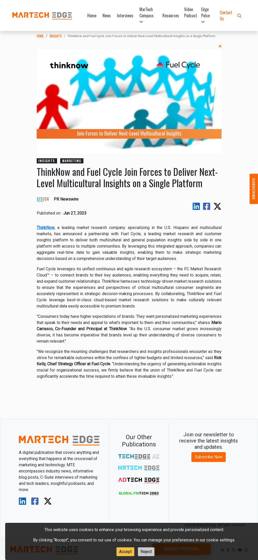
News (107, 15)
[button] (239, 15)
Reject (146, 551)
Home (91, 15)
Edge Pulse (205, 15)
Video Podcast (190, 12)
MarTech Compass (146, 15)
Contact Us (226, 15)
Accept (125, 551)
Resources (170, 15)
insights (56, 36)
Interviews (125, 15)
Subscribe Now (208, 456)
